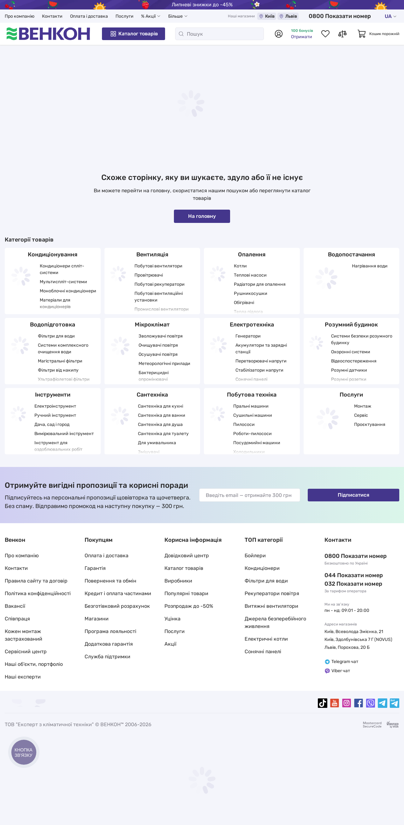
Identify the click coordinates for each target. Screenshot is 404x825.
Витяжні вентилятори (271, 606)
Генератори (248, 336)
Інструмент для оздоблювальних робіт (58, 446)
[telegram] (382, 703)
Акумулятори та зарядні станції (261, 349)
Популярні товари (186, 593)
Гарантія (95, 568)
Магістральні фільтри (60, 361)
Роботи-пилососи (252, 433)
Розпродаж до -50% (188, 606)
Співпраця (17, 619)
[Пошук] (219, 33)
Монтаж (362, 406)
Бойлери (255, 556)
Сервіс (361, 415)
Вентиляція (152, 254)
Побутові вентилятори (158, 266)
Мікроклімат (152, 324)
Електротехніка (252, 324)
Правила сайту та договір (36, 581)
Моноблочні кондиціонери (68, 291)
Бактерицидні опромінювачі (154, 376)
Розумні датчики (349, 370)
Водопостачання (351, 254)
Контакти (52, 16)
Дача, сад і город (51, 424)
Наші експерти (23, 677)
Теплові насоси (250, 275)
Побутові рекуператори (159, 284)
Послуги (125, 16)
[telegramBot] (394, 703)
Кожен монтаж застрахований (23, 635)
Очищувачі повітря (158, 345)
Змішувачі (148, 452)
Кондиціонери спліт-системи (62, 269)
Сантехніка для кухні (160, 406)
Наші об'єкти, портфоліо (34, 664)
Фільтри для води (56, 336)
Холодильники (249, 452)
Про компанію (19, 16)
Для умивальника (157, 442)
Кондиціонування (52, 254)
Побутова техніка (251, 394)
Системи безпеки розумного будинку (361, 339)
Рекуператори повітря (272, 593)
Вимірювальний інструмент (64, 433)
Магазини (97, 619)
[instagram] (346, 703)
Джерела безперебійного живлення (275, 622)
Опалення (251, 254)
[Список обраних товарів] (325, 34)
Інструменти (52, 394)
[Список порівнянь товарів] (342, 34)
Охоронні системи (350, 352)
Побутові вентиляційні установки (158, 297)
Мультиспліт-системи (63, 281)
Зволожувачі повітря (161, 336)
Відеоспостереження (354, 361)
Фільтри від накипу (58, 370)
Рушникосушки (250, 293)
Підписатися (353, 495)
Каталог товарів (134, 34)
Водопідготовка (52, 324)
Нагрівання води (370, 266)
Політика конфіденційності (38, 593)
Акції (170, 644)
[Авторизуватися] (278, 34)
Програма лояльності (110, 631)
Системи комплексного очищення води (63, 349)
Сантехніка (152, 394)
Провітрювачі (148, 275)
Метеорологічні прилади (164, 363)
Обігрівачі (244, 302)
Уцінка (172, 619)
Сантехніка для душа (160, 424)
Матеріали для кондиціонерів (55, 303)
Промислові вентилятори (161, 309)
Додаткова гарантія (109, 644)
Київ (267, 16)
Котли (240, 266)
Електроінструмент (55, 406)
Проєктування (369, 424)
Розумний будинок (351, 324)
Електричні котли (266, 639)
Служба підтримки (107, 657)
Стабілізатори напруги (259, 370)
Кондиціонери (262, 568)
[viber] (370, 703)
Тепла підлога (248, 311)
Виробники (178, 581)
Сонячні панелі (251, 379)
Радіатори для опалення (260, 284)
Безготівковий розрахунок (117, 606)
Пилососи (244, 424)
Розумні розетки (348, 379)
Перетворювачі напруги (261, 361)
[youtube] (334, 703)
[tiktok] (322, 703)
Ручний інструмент (55, 415)
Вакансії (15, 606)
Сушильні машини (252, 415)
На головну (202, 216)
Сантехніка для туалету (163, 433)
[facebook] (358, 703)
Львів (288, 16)
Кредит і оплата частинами (118, 593)
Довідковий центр (186, 556)
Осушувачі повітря (158, 354)
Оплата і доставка (89, 16)
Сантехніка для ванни (161, 415)
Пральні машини (251, 406)
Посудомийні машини (256, 442)
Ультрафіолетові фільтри (64, 379)
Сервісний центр (26, 652)
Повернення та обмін (110, 581)
